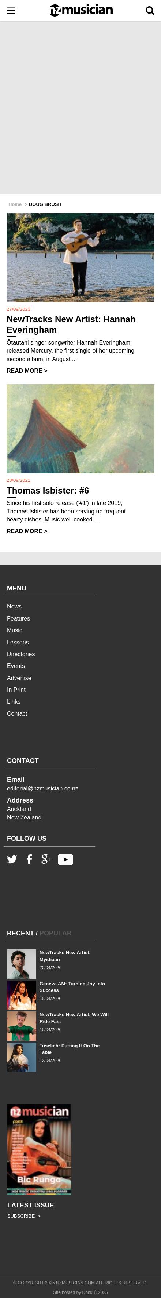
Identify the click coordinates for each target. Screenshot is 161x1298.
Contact (17, 713)
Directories (21, 654)
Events (16, 666)
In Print (16, 690)
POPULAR (56, 933)
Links (13, 702)
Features (18, 618)
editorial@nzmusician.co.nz (42, 788)
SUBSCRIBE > (23, 1216)
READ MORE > (27, 371)
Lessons (18, 642)
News (14, 606)
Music (14, 630)
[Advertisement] (80, 108)
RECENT (20, 933)
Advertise (19, 678)
